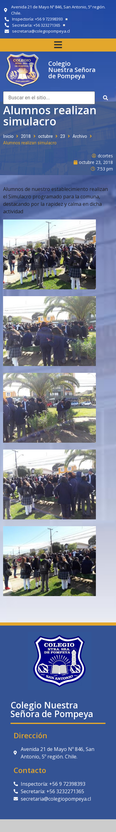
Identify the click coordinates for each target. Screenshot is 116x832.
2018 (26, 136)
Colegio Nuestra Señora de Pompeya (72, 69)
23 (62, 136)
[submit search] (105, 98)
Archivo (79, 136)
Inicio (8, 136)
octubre (45, 136)
